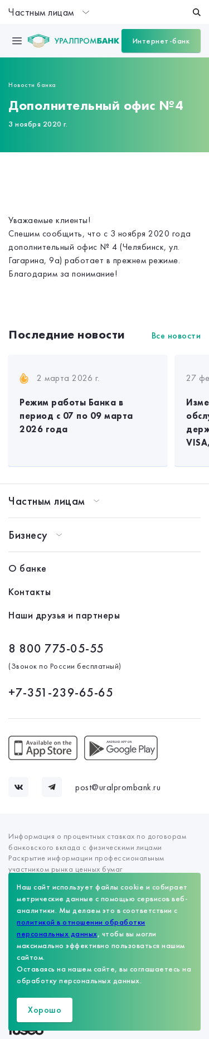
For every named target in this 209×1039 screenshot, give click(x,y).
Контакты (29, 591)
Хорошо (44, 1010)
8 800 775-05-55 (56, 648)
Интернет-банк (161, 41)
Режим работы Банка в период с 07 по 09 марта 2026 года (76, 416)
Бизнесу (28, 535)
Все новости (176, 335)
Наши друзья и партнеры (64, 614)
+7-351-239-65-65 (60, 692)
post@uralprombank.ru (118, 787)
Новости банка (32, 84)
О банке (27, 568)
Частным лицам (48, 12)
